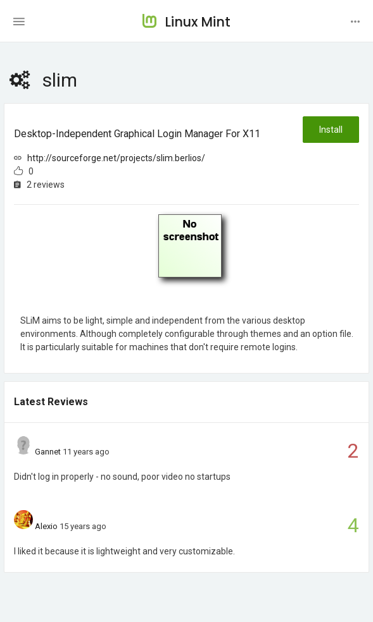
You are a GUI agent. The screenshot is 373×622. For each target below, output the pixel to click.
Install (331, 130)
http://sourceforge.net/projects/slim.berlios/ (116, 158)
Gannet (48, 451)
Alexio (46, 526)
